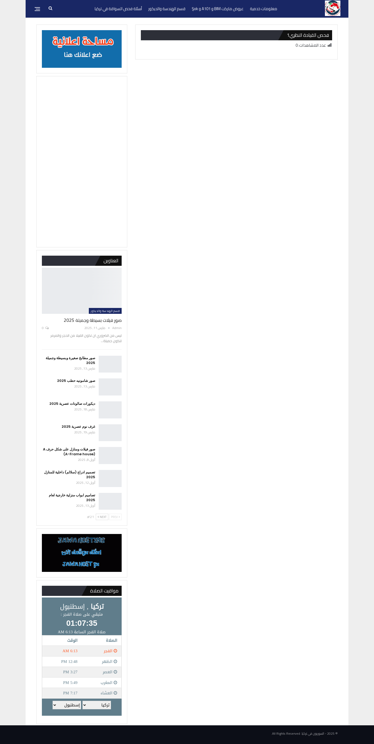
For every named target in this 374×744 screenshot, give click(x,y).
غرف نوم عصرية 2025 (78, 426)
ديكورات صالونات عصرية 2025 (72, 403)
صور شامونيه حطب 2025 (76, 380)
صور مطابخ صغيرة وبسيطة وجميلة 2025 (70, 360)
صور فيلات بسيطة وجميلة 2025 (93, 320)
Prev (115, 517)
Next (102, 517)
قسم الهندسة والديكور (166, 9)
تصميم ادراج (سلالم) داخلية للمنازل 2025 (69, 475)
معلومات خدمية (263, 9)
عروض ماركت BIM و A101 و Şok (218, 9)
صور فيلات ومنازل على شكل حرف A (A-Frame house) (69, 452)
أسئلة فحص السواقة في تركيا (118, 9)
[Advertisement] (82, 162)
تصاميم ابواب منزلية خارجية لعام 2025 (72, 497)
